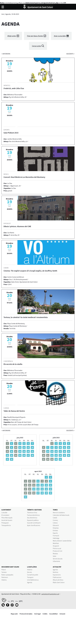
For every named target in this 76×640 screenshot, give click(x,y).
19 (24, 451)
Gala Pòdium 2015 (11, 133)
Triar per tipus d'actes (35, 36)
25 (20, 455)
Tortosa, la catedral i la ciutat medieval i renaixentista (26, 317)
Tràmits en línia (32, 512)
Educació (56, 525)
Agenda (7, 14)
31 (60, 459)
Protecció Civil (57, 551)
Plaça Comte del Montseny (17, 326)
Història (4, 580)
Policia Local (57, 548)
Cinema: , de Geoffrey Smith (30, 271)
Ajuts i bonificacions (33, 525)
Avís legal (37, 614)
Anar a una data (60, 36)
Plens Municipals (6, 518)
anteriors (5, 54)
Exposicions (57, 575)
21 (32, 451)
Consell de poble (32, 575)
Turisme (4, 572)
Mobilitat (56, 543)
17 (60, 451)
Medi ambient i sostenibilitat (62, 541)
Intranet (62, 614)
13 (28, 447)
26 (24, 455)
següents (70, 54)
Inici (2, 14)
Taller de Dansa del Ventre (14, 411)
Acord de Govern (6, 520)
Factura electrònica (33, 515)
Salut (54, 556)
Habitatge (56, 538)
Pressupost (5, 523)
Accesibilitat (53, 614)
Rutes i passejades (7, 575)
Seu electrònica (32, 518)
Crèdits (45, 614)
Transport (30, 577)
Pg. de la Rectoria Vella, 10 (17, 97)
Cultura (55, 523)
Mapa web (14, 614)
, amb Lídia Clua (14, 88)
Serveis (29, 572)
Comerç (55, 520)
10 (60, 447)
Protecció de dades (26, 614)
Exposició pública (32, 520)
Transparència (6, 525)
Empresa (55, 528)
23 (11, 455)
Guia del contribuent (33, 523)
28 (32, 455)
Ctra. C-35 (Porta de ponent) (18, 279)
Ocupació (56, 546)
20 (28, 451)
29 (7, 459)
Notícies (55, 572)
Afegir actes (11, 36)
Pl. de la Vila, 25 (14, 235)
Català (55, 518)
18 (20, 451)
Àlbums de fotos (58, 580)
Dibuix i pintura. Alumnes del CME (17, 226)
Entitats (55, 530)
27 (28, 455)
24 (60, 455)
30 (11, 459)
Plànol (3, 570)
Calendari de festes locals (61, 515)
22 (7, 455)
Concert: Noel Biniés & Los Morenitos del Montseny (24, 177)
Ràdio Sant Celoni (59, 582)
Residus (55, 554)
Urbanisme (56, 561)
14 (32, 447)
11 (20, 447)
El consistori (5, 515)
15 (52, 451)
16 (11, 451)
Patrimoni (4, 577)
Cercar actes (36, 46)
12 (24, 447)
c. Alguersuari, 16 (14, 186)
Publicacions (57, 577)
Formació (56, 536)
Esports (55, 533)
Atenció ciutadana (59, 512)
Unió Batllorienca (32, 580)
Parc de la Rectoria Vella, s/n (18, 141)
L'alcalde (4, 512)
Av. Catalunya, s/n (15, 420)
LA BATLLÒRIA (32, 567)
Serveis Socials (57, 559)
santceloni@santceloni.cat (50, 594)
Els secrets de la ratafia (13, 364)
